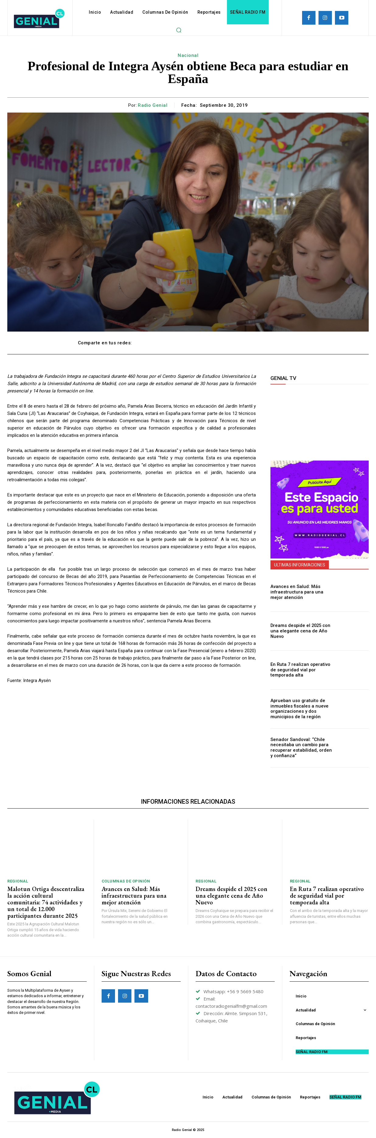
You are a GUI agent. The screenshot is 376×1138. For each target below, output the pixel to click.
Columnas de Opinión (126, 881)
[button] (178, 30)
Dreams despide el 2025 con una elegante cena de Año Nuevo (298, 631)
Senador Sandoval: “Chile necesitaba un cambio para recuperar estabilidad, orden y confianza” (300, 748)
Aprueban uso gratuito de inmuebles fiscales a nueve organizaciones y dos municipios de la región (297, 709)
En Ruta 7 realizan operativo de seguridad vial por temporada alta (301, 669)
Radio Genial (152, 105)
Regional (17, 881)
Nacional (188, 55)
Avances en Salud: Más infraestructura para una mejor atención (301, 592)
